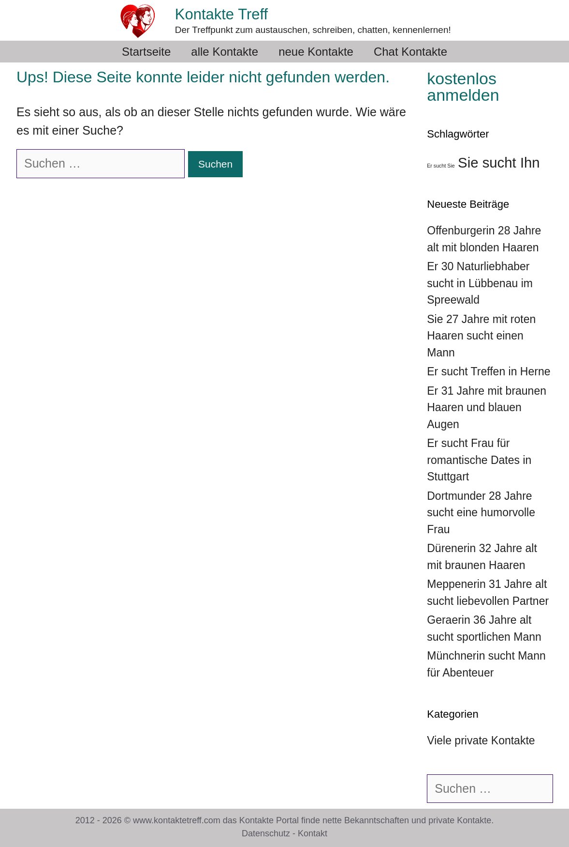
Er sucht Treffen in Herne (488, 371)
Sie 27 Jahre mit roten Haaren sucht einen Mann (481, 336)
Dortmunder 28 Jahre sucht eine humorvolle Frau (481, 513)
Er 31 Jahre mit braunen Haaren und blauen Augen (486, 408)
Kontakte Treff (221, 14)
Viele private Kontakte (481, 740)
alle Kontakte (224, 51)
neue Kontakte (315, 51)
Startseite (146, 51)
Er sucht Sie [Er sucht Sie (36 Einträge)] (440, 166)
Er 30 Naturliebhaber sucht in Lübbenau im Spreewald (480, 283)
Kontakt (312, 833)
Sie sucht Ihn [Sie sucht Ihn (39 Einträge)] (499, 162)
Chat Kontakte (410, 51)
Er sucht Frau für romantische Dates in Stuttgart (479, 460)
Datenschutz (266, 833)
